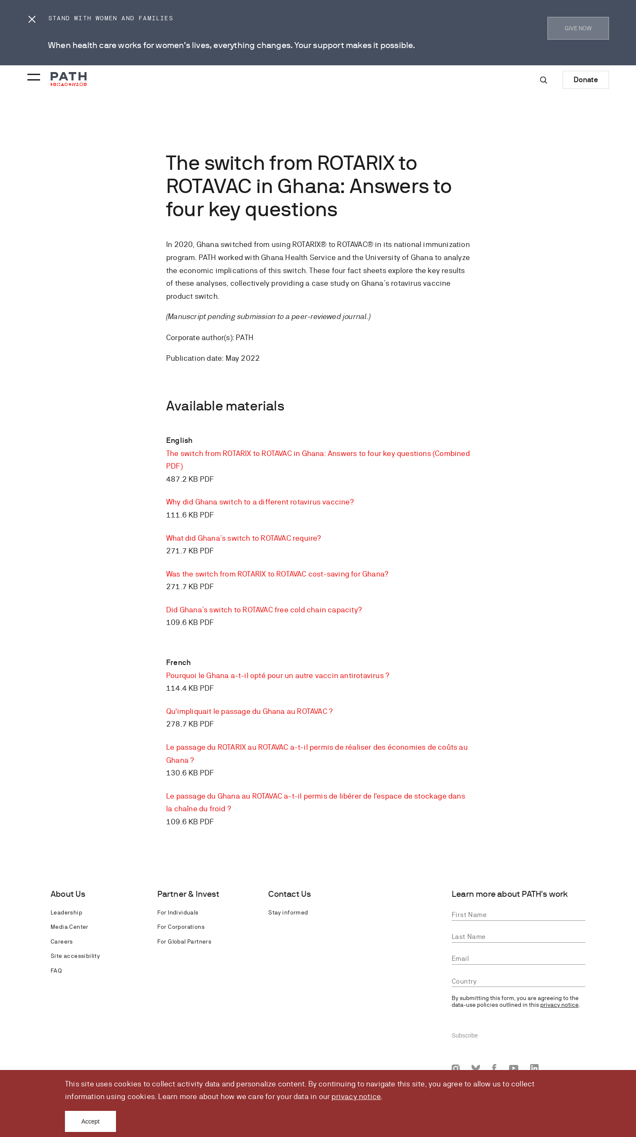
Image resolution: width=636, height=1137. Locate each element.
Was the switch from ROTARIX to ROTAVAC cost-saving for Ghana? (277, 573)
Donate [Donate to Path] (586, 79)
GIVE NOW (578, 28)
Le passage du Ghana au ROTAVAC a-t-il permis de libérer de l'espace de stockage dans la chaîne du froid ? (315, 802)
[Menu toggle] (32, 74)
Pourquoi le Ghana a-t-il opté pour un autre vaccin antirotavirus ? (277, 675)
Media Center (70, 926)
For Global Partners (184, 941)
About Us (68, 894)
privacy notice (356, 1096)
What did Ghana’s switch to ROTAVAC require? (243, 538)
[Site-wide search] (543, 80)
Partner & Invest (188, 894)
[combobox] (518, 981)
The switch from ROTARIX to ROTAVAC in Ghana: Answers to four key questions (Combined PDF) (318, 460)
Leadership (66, 912)
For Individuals (178, 912)
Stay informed (288, 912)
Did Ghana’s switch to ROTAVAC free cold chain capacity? (264, 609)
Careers (62, 941)
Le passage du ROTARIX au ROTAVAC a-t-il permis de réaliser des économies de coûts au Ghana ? (317, 753)
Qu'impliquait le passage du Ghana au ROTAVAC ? (249, 711)
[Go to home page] (69, 79)
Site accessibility (75, 955)
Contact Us (289, 894)
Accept (90, 1121)
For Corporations (181, 926)
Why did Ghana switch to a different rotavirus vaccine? (260, 501)
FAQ (56, 970)
